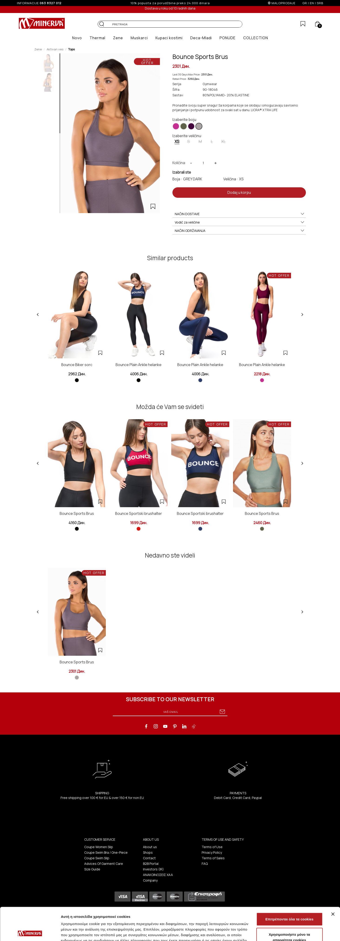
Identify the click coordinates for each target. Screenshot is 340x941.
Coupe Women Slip (98, 847)
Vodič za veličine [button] (240, 222)
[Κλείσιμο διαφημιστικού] (332, 881)
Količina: (179, 162)
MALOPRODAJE (283, 3)
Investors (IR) (153, 869)
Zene (38, 49)
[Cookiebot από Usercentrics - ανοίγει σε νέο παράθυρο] (30, 931)
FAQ (205, 863)
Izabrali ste (181, 172)
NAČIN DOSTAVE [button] (240, 214)
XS (177, 141)
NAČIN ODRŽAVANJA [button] (240, 230)
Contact (149, 858)
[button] (77, 38)
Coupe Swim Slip (96, 858)
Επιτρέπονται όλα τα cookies (289, 886)
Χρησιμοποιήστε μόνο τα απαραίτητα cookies (289, 904)
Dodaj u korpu (239, 192)
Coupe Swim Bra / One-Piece (106, 852)
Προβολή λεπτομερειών (276, 932)
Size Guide (92, 869)
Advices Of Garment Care (103, 863)
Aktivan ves (55, 49)
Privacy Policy (212, 852)
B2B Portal (151, 863)
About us (150, 847)
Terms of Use (212, 847)
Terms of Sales (213, 858)
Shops (148, 852)
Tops (71, 49)
